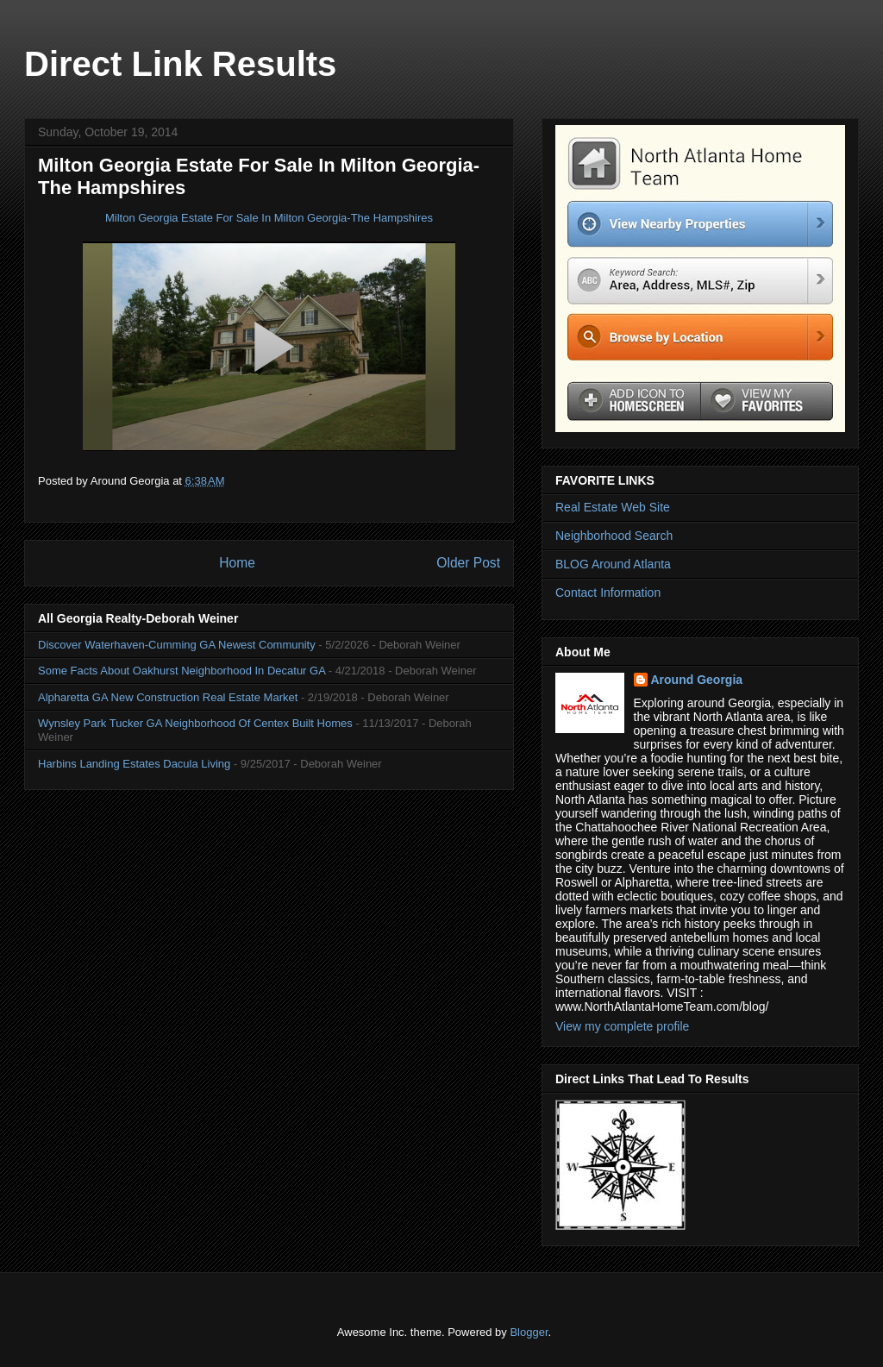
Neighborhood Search (614, 535)
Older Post (468, 562)
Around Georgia (697, 680)
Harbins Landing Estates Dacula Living (134, 763)
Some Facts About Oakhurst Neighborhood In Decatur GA (181, 670)
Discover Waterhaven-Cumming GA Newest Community (177, 644)
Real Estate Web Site (612, 507)
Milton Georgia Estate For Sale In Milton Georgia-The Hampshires (269, 217)
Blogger (529, 1332)
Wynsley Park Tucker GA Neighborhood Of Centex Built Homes (195, 723)
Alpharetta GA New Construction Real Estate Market (167, 697)
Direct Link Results (180, 64)
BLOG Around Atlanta (613, 564)
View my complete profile (622, 1026)
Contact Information (608, 592)
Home (237, 562)
